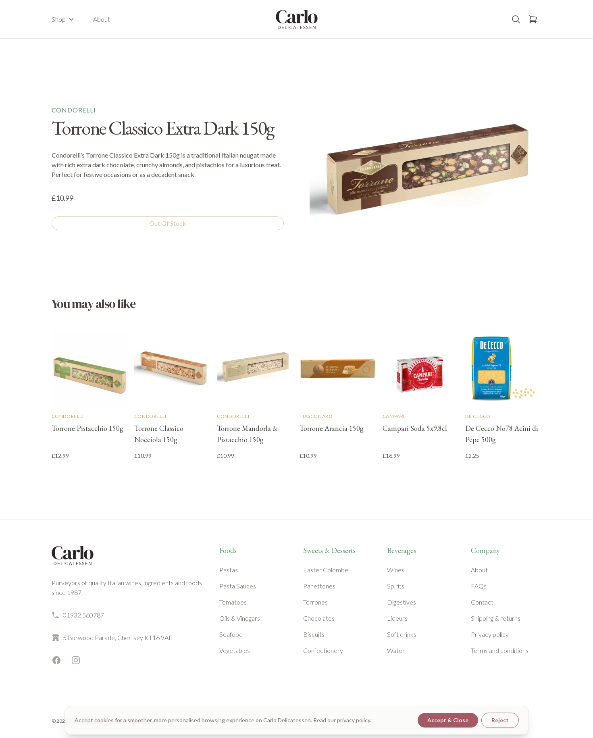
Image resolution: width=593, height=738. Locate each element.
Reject (500, 720)
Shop (63, 19)
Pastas (228, 570)
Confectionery (323, 650)
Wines (395, 570)
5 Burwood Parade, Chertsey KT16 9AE (112, 638)
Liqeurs (397, 618)
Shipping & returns (495, 618)
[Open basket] (533, 19)
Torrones (315, 602)
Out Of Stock (167, 223)
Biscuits (314, 634)
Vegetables (234, 650)
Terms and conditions (499, 650)
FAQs (479, 586)
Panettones (319, 586)
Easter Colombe (325, 570)
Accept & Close (447, 720)
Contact (482, 602)
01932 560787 (78, 615)
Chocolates (319, 618)
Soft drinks (401, 634)
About (101, 19)
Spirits (395, 586)
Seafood (231, 634)
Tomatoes (233, 602)
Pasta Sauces (237, 586)
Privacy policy (490, 634)
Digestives (401, 602)
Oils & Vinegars (239, 618)
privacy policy (353, 720)
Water (396, 650)
